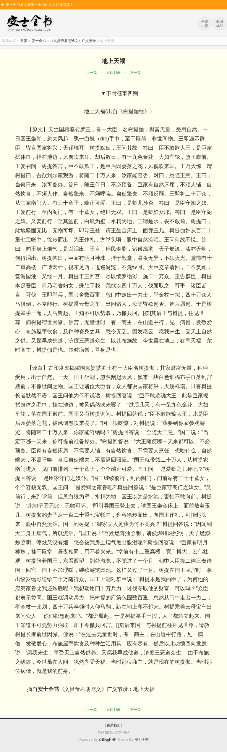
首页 (23, 41)
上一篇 (91, 73)
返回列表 (113, 73)
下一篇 (135, 73)
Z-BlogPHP (107, 739)
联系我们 (113, 725)
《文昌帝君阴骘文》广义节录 (73, 41)
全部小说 (204, 24)
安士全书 (31, 24)
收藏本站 (219, 24)
